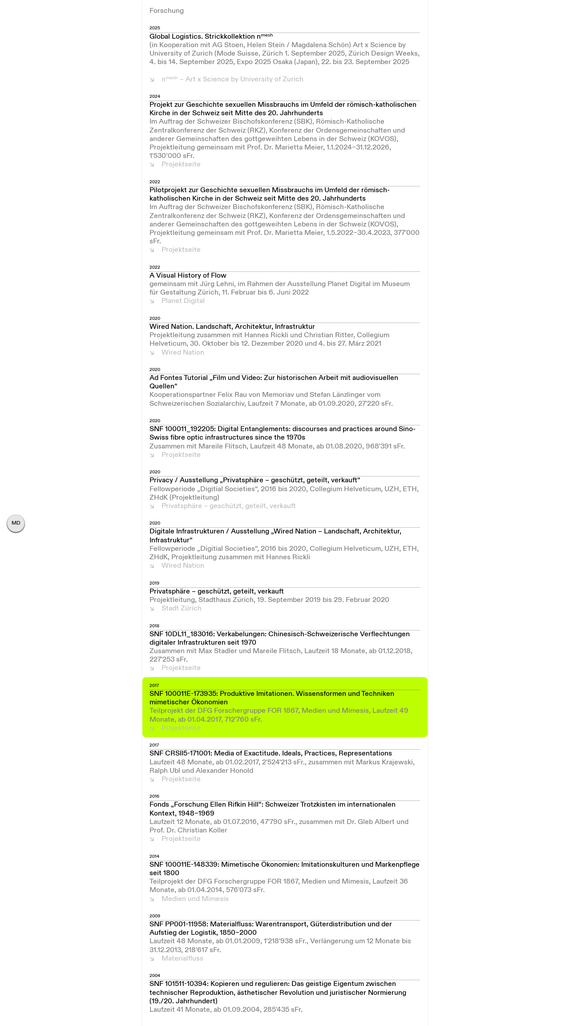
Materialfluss (182, 958)
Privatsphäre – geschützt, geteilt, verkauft (229, 506)
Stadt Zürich (182, 608)
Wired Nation (183, 352)
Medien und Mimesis (195, 899)
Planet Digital (183, 301)
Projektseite (181, 164)
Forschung (167, 11)
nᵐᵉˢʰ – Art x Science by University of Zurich (232, 79)
